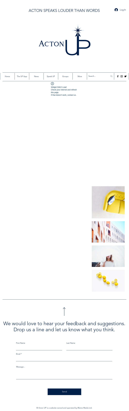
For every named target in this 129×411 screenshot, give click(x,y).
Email (18, 354)
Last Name (70, 343)
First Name (20, 343)
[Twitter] (125, 76)
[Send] (64, 391)
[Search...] (96, 76)
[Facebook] (117, 76)
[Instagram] (121, 76)
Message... (20, 367)
